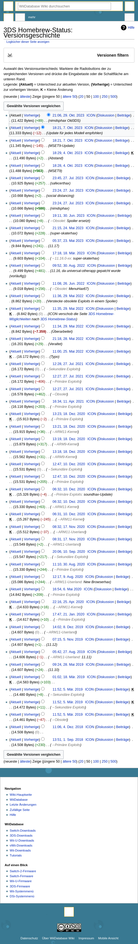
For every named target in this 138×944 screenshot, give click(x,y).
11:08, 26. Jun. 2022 (69, 283)
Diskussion (106, 115)
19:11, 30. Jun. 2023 (69, 216)
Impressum (86, 938)
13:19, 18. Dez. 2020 (69, 439)
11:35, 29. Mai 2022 (68, 309)
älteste (25, 97)
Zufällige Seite (20, 809)
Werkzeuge (129, 18)
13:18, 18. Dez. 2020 (69, 452)
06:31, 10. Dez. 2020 (69, 514)
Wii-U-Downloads (22, 840)
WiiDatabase (19, 799)
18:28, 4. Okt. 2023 (67, 166)
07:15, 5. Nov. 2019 (68, 639)
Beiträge (123, 115)
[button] (69, 55)
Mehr (32, 17)
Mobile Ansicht (108, 938)
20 (81, 97)
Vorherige (31, 115)
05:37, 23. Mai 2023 (68, 241)
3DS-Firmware (20, 886)
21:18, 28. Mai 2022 (68, 339)
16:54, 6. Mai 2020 (67, 589)
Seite (8, 18)
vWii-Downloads (21, 845)
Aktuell (15, 128)
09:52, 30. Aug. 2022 (69, 266)
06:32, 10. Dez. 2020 (69, 489)
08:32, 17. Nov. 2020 (69, 527)
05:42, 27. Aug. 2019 (69, 652)
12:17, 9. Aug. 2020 (68, 577)
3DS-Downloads (21, 835)
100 (96, 97)
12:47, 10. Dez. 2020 (69, 464)
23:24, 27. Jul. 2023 (68, 190)
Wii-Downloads (20, 850)
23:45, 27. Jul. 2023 (68, 178)
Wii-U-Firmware (21, 881)
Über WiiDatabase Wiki (58, 938)
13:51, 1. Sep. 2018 (68, 740)
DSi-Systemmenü (22, 896)
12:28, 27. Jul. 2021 (68, 364)
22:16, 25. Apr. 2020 (68, 602)
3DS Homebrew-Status (58, 319)
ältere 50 (69, 97)
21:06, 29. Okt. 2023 (68, 115)
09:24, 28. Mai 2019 (68, 665)
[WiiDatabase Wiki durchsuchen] (64, 6)
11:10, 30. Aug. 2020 (69, 564)
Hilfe (127, 27)
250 (104, 97)
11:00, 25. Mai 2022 (68, 351)
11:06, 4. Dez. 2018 (68, 727)
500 (113, 97)
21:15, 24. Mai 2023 (68, 228)
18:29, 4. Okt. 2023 (67, 153)
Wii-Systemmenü (22, 891)
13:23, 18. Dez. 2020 (69, 414)
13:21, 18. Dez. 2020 (69, 427)
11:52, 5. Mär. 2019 (68, 689)
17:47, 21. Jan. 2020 (69, 614)
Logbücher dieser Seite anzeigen (27, 41)
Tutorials (16, 855)
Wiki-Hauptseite (21, 794)
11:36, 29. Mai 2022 (68, 296)
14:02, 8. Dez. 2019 (68, 627)
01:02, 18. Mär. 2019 (69, 677)
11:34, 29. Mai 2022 (68, 326)
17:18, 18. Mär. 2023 (69, 253)
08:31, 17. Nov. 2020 (69, 539)
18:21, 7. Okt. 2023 (67, 128)
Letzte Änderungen (23, 804)
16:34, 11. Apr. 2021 (68, 401)
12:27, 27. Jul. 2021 (68, 376)
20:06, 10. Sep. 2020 (69, 552)
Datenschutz (29, 938)
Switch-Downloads (23, 830)
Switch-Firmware (21, 876)
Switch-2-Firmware (23, 871)
